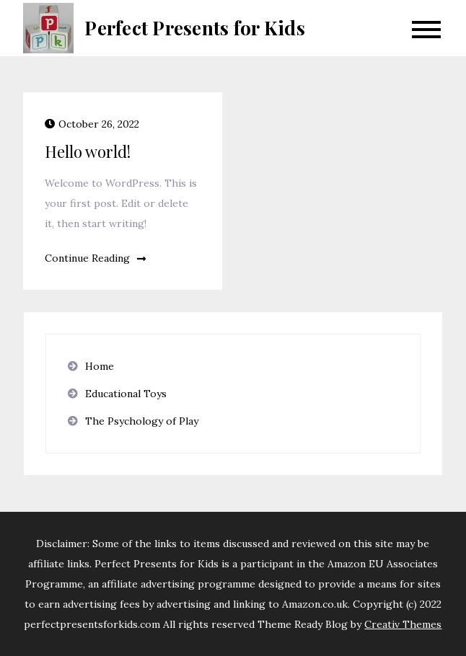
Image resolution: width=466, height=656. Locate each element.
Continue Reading (95, 258)
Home (99, 366)
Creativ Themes (402, 624)
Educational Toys (126, 393)
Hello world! (88, 151)
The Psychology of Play (141, 421)
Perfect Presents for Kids (194, 27)
